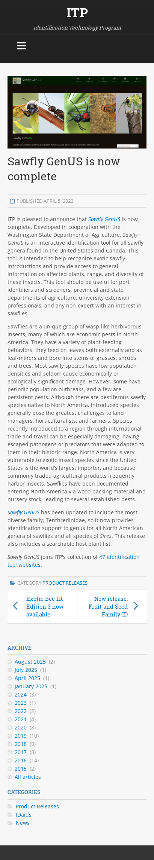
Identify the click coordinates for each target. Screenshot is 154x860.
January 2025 (31, 686)
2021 (21, 719)
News (23, 822)
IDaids (24, 814)
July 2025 (26, 669)
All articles (28, 776)
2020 (21, 727)
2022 (21, 710)
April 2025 (27, 678)
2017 (21, 752)
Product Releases (65, 582)
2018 (21, 743)
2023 (21, 702)
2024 (21, 694)
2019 (21, 735)
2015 (21, 768)
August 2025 (30, 661)
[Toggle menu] (21, 46)
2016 (21, 760)
